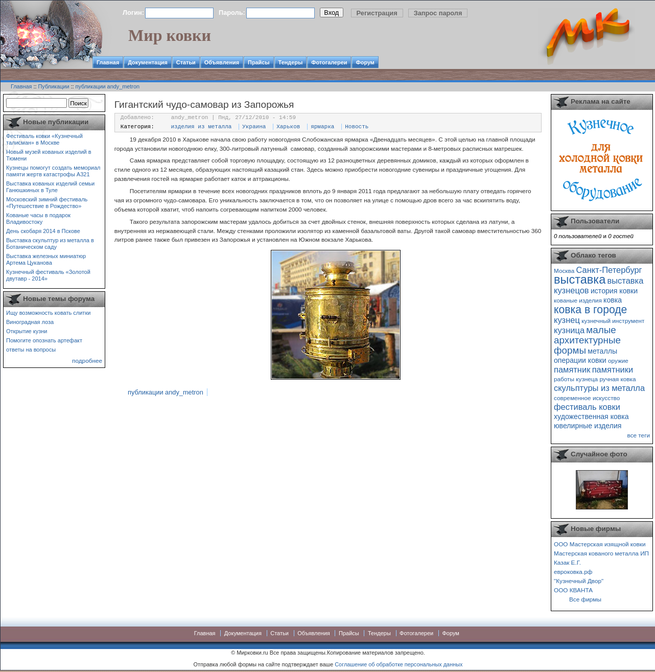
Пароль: (232, 12)
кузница (569, 330)
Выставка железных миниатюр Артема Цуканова (46, 259)
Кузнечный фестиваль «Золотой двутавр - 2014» (48, 275)
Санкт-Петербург (609, 269)
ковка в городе (590, 309)
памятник (572, 369)
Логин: (133, 12)
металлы (602, 351)
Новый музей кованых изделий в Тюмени (48, 155)
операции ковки (580, 360)
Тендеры (290, 62)
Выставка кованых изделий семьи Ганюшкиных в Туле (50, 186)
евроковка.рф (573, 571)
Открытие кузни (27, 331)
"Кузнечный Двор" (578, 580)
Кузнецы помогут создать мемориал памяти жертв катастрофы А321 (53, 171)
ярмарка (322, 127)
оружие (618, 360)
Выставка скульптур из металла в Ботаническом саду (50, 243)
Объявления (221, 62)
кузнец (567, 320)
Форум (365, 62)
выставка (579, 279)
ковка (612, 300)
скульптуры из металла (599, 387)
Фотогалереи (329, 62)
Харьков (288, 127)
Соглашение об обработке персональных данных (398, 664)
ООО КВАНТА (573, 590)
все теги (638, 435)
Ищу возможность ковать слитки (48, 313)
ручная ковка (617, 379)
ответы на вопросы (31, 349)
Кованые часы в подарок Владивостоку (38, 218)
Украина (254, 127)
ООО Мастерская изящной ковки (600, 544)
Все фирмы (585, 599)
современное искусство (587, 398)
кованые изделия (578, 300)
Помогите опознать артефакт (44, 340)
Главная (108, 62)
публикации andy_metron (108, 86)
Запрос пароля (438, 13)
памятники (613, 369)
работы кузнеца (576, 379)
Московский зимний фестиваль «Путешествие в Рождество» (46, 202)
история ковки (614, 291)
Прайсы (259, 62)
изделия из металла (201, 127)
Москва (564, 270)
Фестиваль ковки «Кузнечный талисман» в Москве (44, 139)
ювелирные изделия (588, 426)
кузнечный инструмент (612, 320)
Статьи (186, 62)
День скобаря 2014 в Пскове (43, 231)
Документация (148, 62)
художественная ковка (591, 416)
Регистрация (377, 13)
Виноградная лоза (30, 322)
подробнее (87, 360)
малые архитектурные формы (587, 340)
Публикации (53, 86)
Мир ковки (169, 35)
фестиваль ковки (587, 406)
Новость (356, 127)
